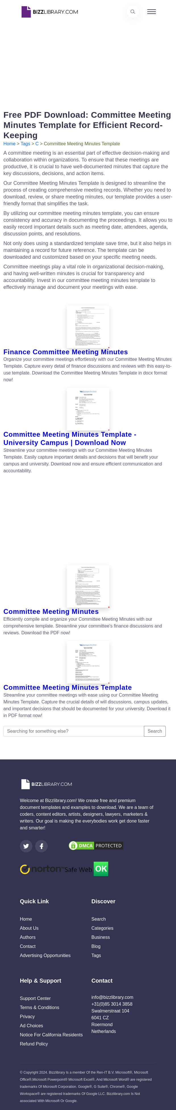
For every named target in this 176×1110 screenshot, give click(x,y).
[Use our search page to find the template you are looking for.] (133, 11)
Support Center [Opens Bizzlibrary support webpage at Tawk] (35, 998)
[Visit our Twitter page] (26, 846)
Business (100, 937)
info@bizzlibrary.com (112, 997)
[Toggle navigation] (151, 12)
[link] (26, 846)
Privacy (27, 1016)
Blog (95, 946)
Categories (102, 928)
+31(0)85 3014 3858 (112, 1004)
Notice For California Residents (51, 1034)
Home (9, 143)
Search (155, 731)
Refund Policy (34, 1043)
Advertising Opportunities (45, 955)
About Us (29, 928)
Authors (27, 937)
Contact (27, 946)
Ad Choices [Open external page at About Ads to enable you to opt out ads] (31, 1025)
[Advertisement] (88, 63)
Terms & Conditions (39, 1007)
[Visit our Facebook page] (41, 846)
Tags (25, 143)
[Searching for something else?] (73, 731)
